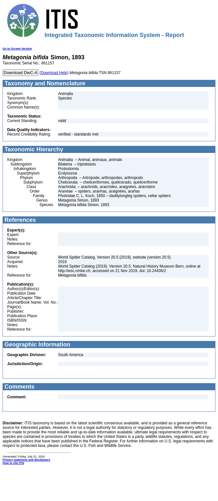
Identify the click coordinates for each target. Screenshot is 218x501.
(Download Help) (54, 73)
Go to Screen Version (17, 48)
